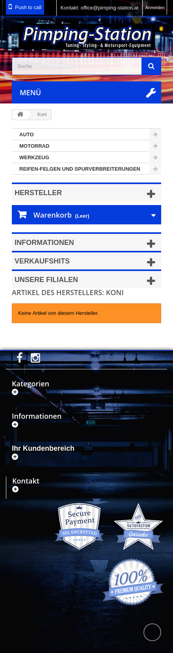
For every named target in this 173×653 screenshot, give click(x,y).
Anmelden (155, 7)
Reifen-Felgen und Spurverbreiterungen (79, 169)
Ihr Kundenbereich (43, 448)
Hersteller (38, 193)
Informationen (44, 243)
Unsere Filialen (46, 280)
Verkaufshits (42, 261)
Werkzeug (34, 157)
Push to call (28, 7)
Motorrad (34, 146)
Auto (26, 134)
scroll (152, 632)
